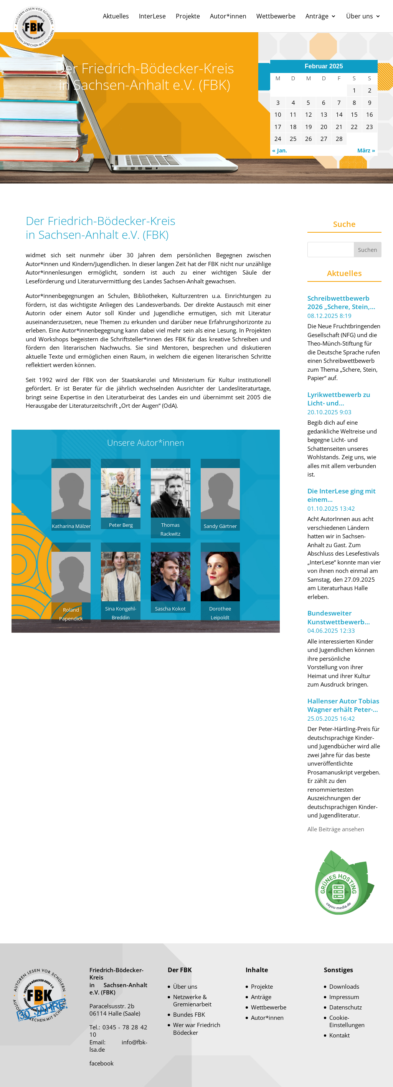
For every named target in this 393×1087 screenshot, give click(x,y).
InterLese (152, 16)
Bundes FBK (189, 1014)
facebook (101, 1063)
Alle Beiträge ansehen (335, 829)
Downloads (344, 986)
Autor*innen (228, 16)
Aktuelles (116, 16)
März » (366, 150)
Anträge (317, 16)
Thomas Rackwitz (170, 524)
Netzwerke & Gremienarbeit (192, 1000)
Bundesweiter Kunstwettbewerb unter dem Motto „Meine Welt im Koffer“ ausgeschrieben (343, 617)
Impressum (344, 997)
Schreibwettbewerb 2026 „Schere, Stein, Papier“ (338, 302)
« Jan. (279, 150)
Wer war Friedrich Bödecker (196, 1028)
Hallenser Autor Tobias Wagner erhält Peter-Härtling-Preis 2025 (343, 705)
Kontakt (339, 1035)
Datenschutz (345, 1007)
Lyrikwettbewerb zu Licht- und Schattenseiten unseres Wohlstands (339, 399)
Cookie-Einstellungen (347, 1021)
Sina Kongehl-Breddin (120, 608)
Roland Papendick (71, 609)
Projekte (188, 16)
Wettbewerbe (276, 16)
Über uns (359, 16)
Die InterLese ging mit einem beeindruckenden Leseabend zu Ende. (341, 495)
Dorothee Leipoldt (220, 608)
